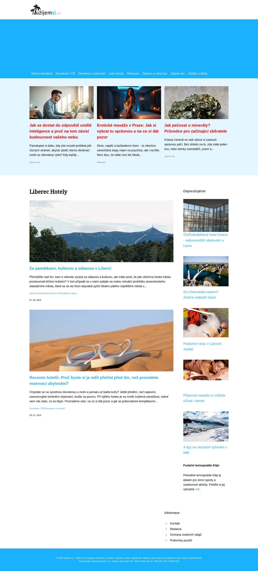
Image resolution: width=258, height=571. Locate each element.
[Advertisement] (129, 47)
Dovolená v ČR (65, 73)
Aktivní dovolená (41, 73)
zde (197, 489)
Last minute (116, 73)
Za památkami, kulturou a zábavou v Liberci (70, 268)
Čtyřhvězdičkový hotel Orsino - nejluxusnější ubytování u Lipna (205, 240)
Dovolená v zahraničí (91, 73)
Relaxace (133, 73)
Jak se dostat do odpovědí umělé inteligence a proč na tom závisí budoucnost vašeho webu (60, 131)
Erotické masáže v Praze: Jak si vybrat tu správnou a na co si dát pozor (128, 131)
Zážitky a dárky (197, 73)
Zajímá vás (178, 73)
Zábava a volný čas (154, 73)
